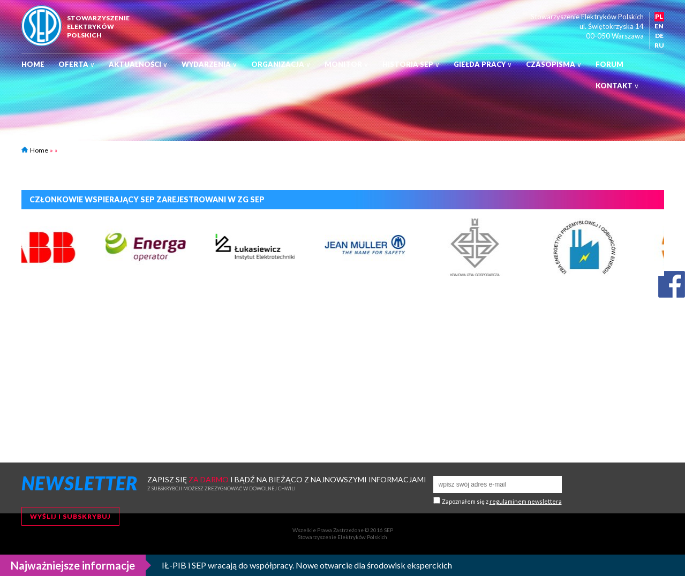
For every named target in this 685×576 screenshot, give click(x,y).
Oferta (76, 64)
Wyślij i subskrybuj (70, 516)
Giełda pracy (483, 64)
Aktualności (138, 64)
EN (659, 26)
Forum (609, 64)
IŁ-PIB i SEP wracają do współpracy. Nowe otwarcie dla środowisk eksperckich (307, 565)
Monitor (346, 64)
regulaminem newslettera (526, 501)
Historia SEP (411, 64)
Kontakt (617, 85)
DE (659, 36)
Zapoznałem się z (502, 501)
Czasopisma (554, 64)
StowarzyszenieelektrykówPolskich (98, 26)
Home (32, 64)
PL (659, 16)
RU (659, 45)
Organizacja (281, 64)
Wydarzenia (209, 64)
